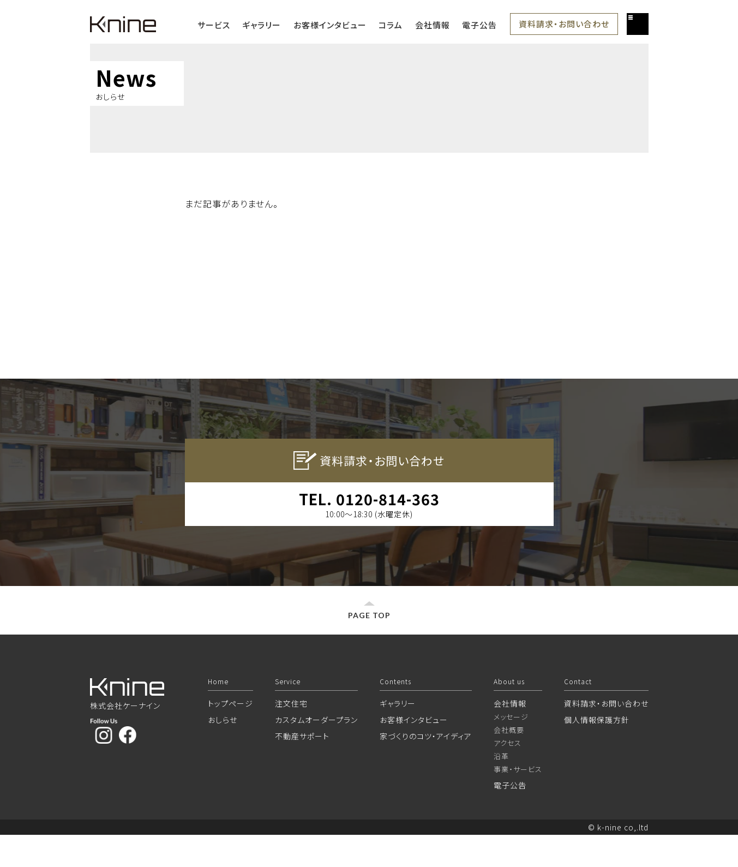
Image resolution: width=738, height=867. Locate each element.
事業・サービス (518, 801)
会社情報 (432, 25)
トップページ (230, 735)
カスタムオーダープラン (316, 751)
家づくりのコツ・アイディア (426, 768)
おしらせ (222, 751)
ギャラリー (261, 25)
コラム (391, 25)
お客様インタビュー (330, 25)
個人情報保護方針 (596, 751)
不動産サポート (302, 768)
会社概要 (509, 762)
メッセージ (511, 749)
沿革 (501, 788)
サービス (213, 25)
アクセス (507, 775)
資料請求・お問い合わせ (564, 23)
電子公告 (479, 25)
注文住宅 (291, 735)
